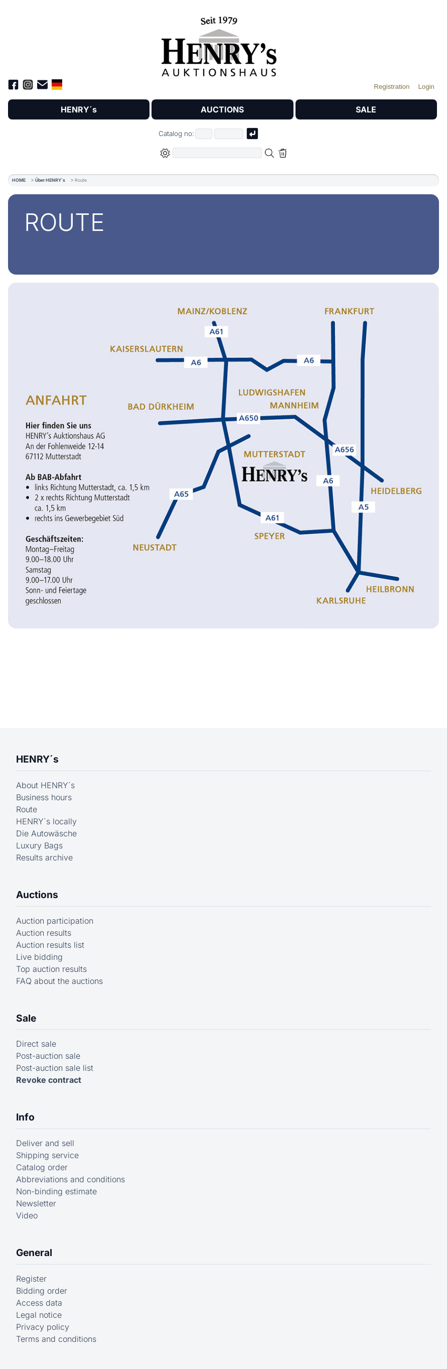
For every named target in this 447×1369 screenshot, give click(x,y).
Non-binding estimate (56, 1191)
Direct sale (36, 1044)
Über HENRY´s (50, 180)
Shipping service (47, 1155)
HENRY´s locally (46, 821)
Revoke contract (48, 1080)
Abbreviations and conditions (70, 1179)
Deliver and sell (45, 1143)
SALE (366, 109)
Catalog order (42, 1167)
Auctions (37, 895)
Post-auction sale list (54, 1068)
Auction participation (54, 921)
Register (31, 1279)
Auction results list (50, 945)
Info (25, 1117)
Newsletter (36, 1203)
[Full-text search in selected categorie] (217, 153)
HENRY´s (79, 109)
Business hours (44, 797)
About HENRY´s (45, 785)
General (34, 1253)
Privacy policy (42, 1327)
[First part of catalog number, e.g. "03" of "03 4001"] (203, 134)
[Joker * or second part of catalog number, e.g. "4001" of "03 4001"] (228, 134)
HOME (19, 180)
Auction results (43, 933)
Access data (39, 1303)
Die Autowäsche (46, 833)
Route (26, 809)
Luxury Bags (39, 845)
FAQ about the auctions (59, 981)
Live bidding (39, 957)
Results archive (44, 857)
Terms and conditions (56, 1339)
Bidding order (41, 1291)
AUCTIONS (222, 109)
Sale (26, 1018)
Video (27, 1215)
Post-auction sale (48, 1056)
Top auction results (51, 969)
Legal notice (39, 1315)
